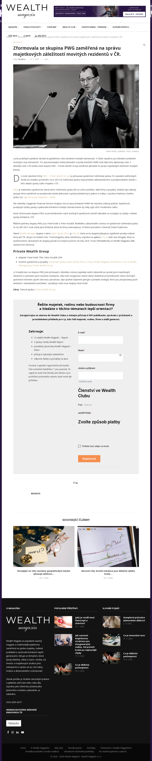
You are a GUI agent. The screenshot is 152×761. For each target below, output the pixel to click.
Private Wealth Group (43, 265)
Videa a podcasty (32, 27)
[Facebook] (8, 732)
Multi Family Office (60, 233)
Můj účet (58, 747)
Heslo (81, 350)
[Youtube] (22, 732)
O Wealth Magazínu (40, 747)
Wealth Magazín (101, 261)
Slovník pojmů (75, 747)
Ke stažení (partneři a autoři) (113, 751)
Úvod (23, 747)
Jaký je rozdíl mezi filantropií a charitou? (85, 620)
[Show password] (120, 355)
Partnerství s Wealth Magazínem (116, 747)
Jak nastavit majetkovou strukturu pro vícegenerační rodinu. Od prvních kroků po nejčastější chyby (85, 644)
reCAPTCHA (84, 413)
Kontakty (91, 747)
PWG (15, 189)
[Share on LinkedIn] (76, 482)
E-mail (82, 332)
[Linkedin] (17, 732)
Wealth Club (68, 27)
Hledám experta (121, 27)
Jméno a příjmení (86, 368)
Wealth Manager (27, 233)
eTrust (104, 237)
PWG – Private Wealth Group (56, 176)
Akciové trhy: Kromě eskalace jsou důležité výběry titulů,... (108, 572)
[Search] (144, 44)
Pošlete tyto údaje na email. (93, 446)
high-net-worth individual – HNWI (39, 197)
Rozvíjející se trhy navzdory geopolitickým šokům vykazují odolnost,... (43, 572)
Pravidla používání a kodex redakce (42, 751)
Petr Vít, (76, 233)
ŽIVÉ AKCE (12, 36)
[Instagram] (12, 732)
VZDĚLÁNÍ (51, 27)
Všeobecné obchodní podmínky (79, 751)
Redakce (22, 59)
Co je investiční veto (134, 635)
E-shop (27, 36)
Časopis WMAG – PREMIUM (94, 27)
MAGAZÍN (12, 27)
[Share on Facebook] (74, 482)
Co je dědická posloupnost (82, 666)
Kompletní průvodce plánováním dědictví (134, 619)
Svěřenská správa (57, 261)
